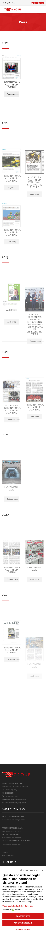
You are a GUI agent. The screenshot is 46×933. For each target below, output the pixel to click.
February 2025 (12, 123)
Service (33, 3)
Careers (41, 3)
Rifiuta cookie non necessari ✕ (31, 870)
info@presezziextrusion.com (16, 799)
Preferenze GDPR (23, 929)
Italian (14, 3)
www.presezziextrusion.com (11, 831)
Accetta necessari (23, 923)
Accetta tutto (23, 916)
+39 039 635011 (9, 793)
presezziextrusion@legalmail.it (15, 802)
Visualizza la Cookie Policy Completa (17, 906)
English (7, 3)
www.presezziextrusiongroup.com (13, 820)
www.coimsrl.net (8, 855)
